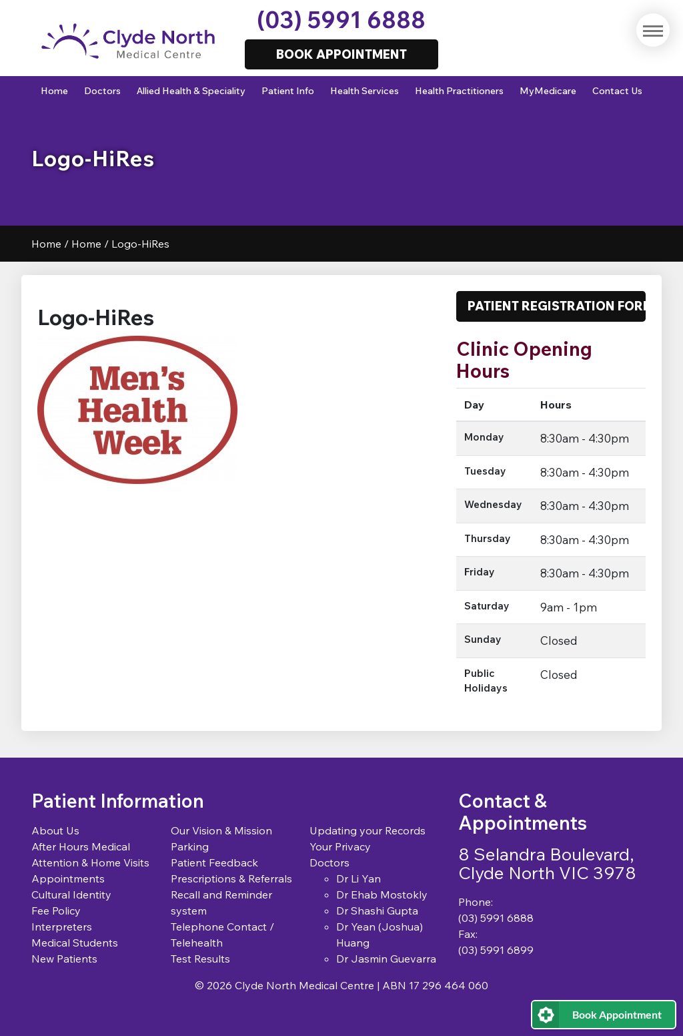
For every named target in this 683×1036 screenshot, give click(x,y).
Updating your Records (367, 830)
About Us (55, 830)
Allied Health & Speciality (191, 91)
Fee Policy (56, 910)
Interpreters (61, 926)
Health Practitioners (459, 91)
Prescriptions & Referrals (231, 878)
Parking (190, 846)
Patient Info (287, 91)
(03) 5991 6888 (341, 19)
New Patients (64, 958)
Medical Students (74, 942)
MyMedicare (548, 91)
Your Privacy (340, 846)
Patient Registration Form (557, 306)
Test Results (200, 958)
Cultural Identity (71, 894)
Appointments (68, 878)
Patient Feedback (214, 862)
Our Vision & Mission (221, 830)
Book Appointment (617, 1014)
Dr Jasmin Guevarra (386, 958)
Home (54, 91)
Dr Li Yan (358, 878)
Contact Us (617, 91)
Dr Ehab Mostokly (382, 894)
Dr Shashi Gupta (377, 910)
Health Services (364, 91)
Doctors (102, 91)
